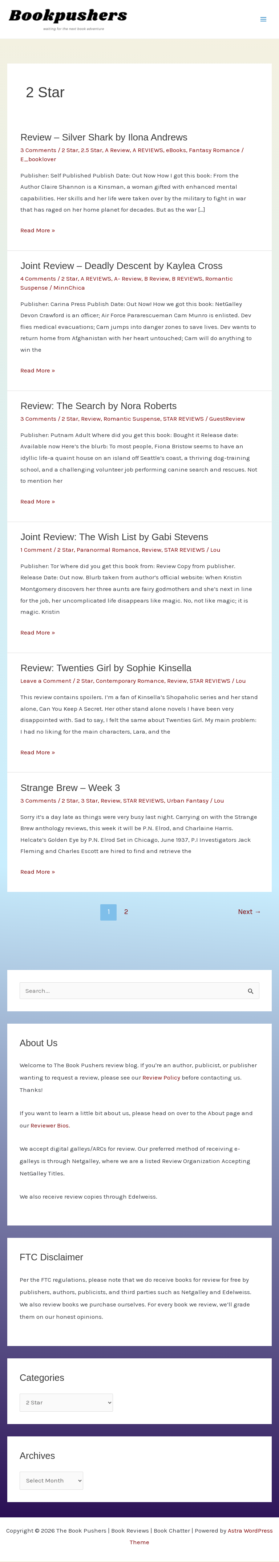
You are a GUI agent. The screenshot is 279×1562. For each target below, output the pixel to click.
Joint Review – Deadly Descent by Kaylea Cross (121, 266)
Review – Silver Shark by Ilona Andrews (103, 138)
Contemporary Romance (130, 681)
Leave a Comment (45, 681)
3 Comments (38, 150)
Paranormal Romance (108, 550)
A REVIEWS (148, 150)
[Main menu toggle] (263, 19)
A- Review (127, 279)
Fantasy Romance (214, 150)
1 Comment (36, 550)
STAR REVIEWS (183, 419)
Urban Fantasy (188, 801)
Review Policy (161, 1078)
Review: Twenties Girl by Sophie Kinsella (105, 669)
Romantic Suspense (132, 419)
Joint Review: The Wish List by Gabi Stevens (114, 538)
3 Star (89, 801)
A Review (117, 150)
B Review (156, 279)
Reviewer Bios (50, 1126)
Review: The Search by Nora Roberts (98, 406)
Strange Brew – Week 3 (70, 788)
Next (249, 912)
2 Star (70, 150)
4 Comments (38, 279)
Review (91, 419)
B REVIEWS (187, 279)
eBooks (176, 150)
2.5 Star (91, 150)
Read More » (37, 231)
